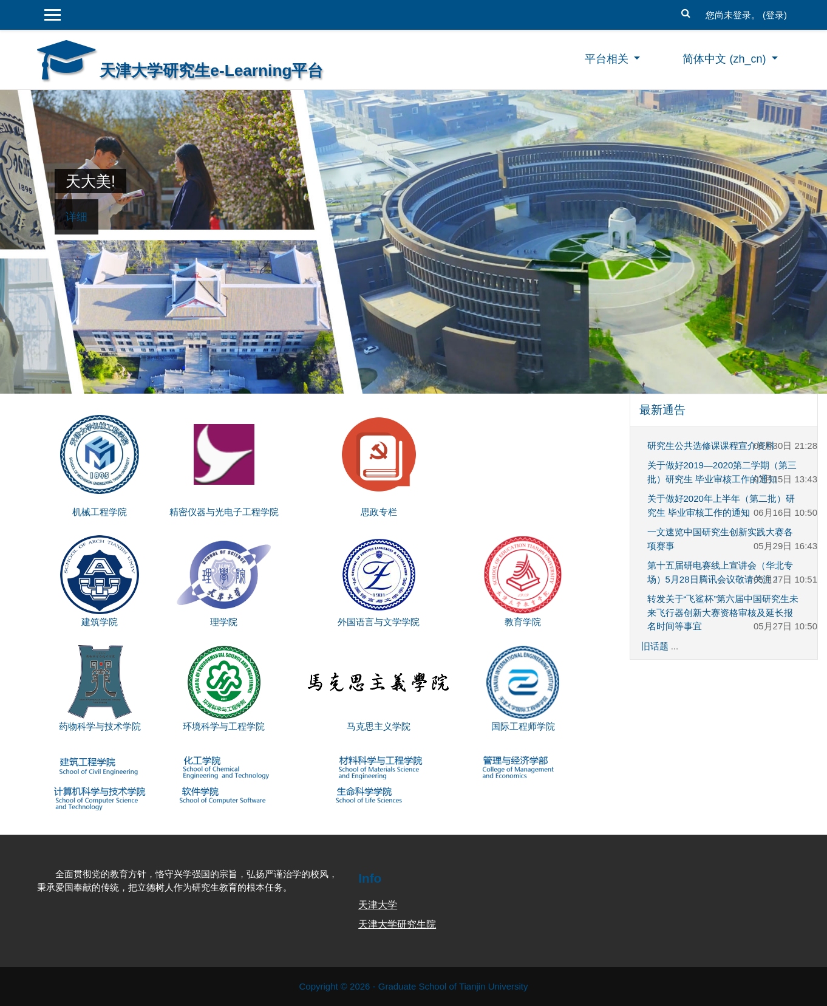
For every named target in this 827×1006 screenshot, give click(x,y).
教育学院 (523, 622)
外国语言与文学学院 (379, 622)
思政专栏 (379, 512)
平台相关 (608, 59)
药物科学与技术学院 (100, 726)
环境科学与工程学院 (224, 726)
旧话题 (655, 646)
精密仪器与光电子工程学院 (224, 512)
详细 (76, 217)
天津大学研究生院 (397, 924)
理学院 (223, 622)
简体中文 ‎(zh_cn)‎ (725, 59)
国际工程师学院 (523, 726)
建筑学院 (99, 622)
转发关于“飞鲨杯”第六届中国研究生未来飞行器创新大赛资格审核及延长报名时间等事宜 (723, 612)
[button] (686, 12)
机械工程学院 (99, 512)
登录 (775, 15)
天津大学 (377, 905)
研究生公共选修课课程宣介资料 (711, 445)
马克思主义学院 (378, 726)
